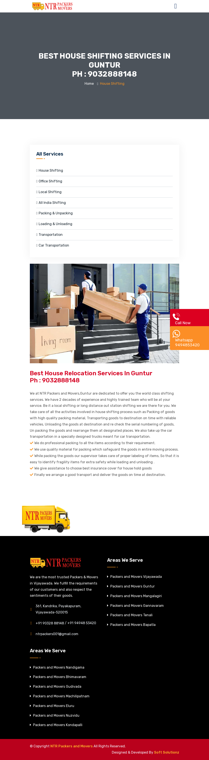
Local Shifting (49, 192)
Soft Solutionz (166, 752)
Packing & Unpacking (54, 213)
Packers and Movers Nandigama (57, 667)
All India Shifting (51, 203)
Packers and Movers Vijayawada (134, 577)
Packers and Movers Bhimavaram (58, 677)
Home (89, 84)
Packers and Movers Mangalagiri (134, 596)
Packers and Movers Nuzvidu (54, 715)
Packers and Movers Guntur (131, 586)
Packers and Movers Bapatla (131, 625)
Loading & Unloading (54, 224)
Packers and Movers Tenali (130, 615)
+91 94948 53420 (81, 623)
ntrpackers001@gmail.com (54, 634)
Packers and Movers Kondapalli (56, 725)
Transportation (49, 235)
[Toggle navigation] (176, 6)
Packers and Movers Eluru (52, 706)
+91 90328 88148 (47, 623)
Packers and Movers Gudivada (55, 686)
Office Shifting (49, 181)
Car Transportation (52, 245)
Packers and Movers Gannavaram (135, 606)
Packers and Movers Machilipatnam (59, 696)
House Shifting (49, 170)
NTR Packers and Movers (71, 746)
